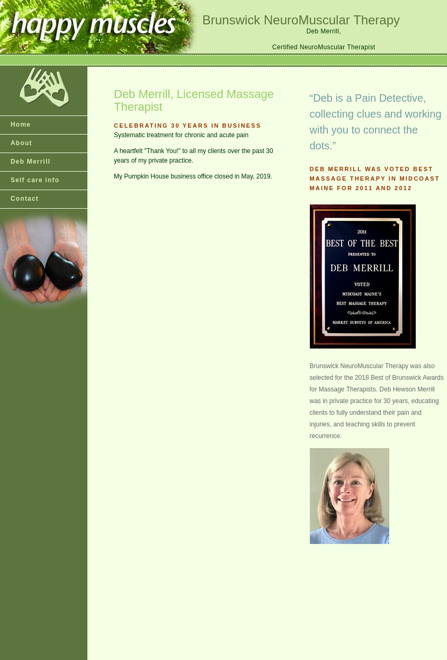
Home (21, 124)
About (21, 143)
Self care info (35, 180)
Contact (25, 198)
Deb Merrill (30, 161)
